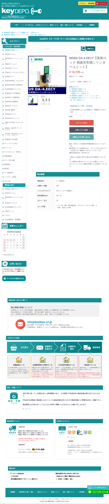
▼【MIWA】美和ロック (10, 33)
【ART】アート (9, 211)
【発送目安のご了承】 (77, 106)
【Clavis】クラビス (10, 203)
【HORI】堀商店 (9, 110)
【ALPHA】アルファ (11, 68)
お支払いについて (41, 25)
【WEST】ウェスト (10, 64)
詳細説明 (89, 106)
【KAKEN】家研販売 (11, 101)
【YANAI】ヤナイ (10, 114)
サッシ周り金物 (9, 160)
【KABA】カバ (9, 76)
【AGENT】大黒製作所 (11, 97)
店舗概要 (91, 25)
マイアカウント (82, 3)
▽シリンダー (25, 35)
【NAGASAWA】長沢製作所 (13, 85)
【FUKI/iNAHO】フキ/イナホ (14, 81)
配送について (54, 25)
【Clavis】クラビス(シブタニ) (14, 72)
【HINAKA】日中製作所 (12, 93)
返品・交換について (66, 25)
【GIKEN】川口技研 (11, 139)
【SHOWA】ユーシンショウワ (13, 59)
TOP (16, 25)
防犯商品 (7, 164)
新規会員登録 (91, 3)
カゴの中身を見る (101, 3)
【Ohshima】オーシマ (11, 118)
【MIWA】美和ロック (11, 50)
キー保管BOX (8, 173)
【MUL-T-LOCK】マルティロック (13, 123)
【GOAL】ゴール (10, 54)
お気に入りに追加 (81, 130)
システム (7, 215)
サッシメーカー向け (11, 143)
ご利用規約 (79, 25)
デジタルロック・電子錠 (12, 152)
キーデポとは (29, 25)
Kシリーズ (7, 148)
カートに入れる (81, 123)
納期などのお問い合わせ (81, 137)
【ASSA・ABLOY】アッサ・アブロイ (13, 128)
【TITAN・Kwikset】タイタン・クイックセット (13, 134)
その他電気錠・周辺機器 (12, 219)
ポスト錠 (7, 181)
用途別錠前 (8, 156)
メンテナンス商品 (10, 177)
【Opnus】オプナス (11, 106)
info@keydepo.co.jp (39, 322)
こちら (29, 408)
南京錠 (6, 168)
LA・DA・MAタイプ (38, 35)
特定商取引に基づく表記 (26, 492)
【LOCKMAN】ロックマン (13, 89)
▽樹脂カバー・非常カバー (29, 33)
